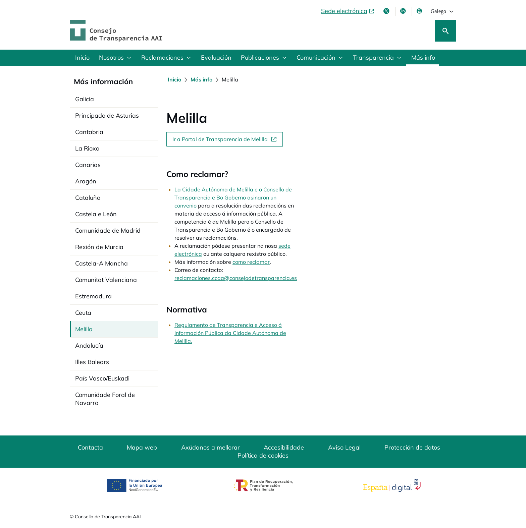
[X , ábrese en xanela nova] (387, 11)
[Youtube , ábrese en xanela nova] (420, 11)
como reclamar (251, 221)
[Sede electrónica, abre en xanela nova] (348, 11)
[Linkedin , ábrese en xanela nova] (404, 11)
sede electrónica (298, 213)
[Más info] (201, 79)
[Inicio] (174, 79)
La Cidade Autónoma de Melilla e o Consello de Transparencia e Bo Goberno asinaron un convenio (296, 189)
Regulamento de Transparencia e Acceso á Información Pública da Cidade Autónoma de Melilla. (294, 276)
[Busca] (445, 31)
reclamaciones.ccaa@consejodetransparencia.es (285, 229)
